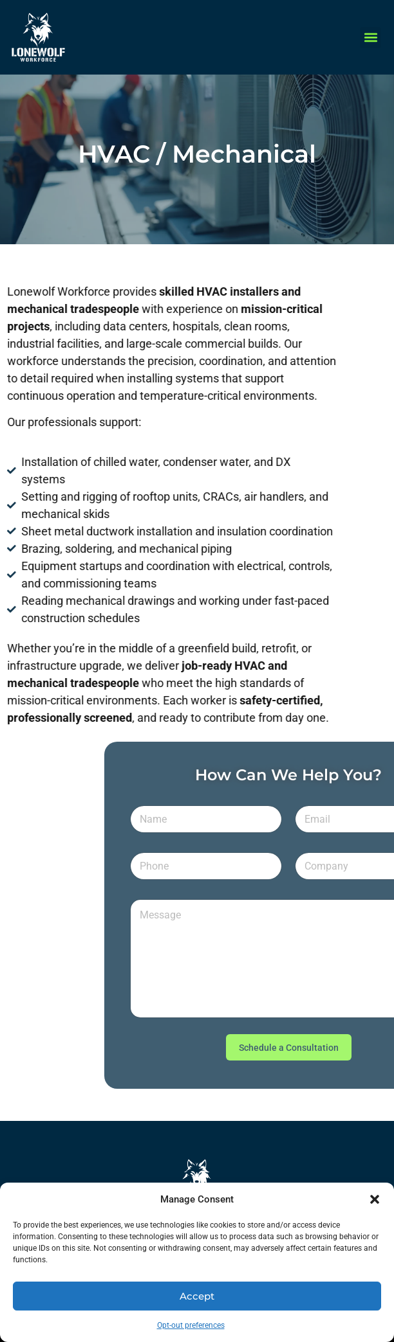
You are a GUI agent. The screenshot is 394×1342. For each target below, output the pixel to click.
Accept (197, 1296)
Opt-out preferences (191, 1325)
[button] (374, 1199)
